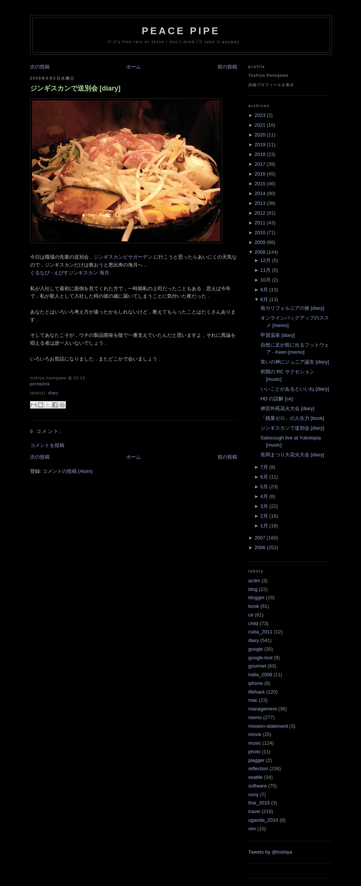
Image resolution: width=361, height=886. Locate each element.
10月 (265, 280)
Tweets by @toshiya (270, 852)
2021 (259, 125)
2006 (259, 547)
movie (255, 734)
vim (252, 828)
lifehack (256, 692)
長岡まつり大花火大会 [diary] (292, 454)
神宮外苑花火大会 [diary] (287, 408)
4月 (264, 496)
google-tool (260, 657)
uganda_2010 (263, 820)
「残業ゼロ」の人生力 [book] (292, 418)
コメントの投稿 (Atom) (68, 471)
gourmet (257, 666)
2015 (259, 183)
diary (53, 393)
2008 (259, 252)
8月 (264, 299)
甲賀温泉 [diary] (277, 335)
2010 (259, 232)
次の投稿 (40, 67)
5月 (264, 486)
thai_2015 (259, 803)
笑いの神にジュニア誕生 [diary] (294, 362)
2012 (259, 213)
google (255, 649)
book (253, 606)
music (254, 743)
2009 (259, 242)
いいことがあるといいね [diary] (294, 389)
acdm (254, 580)
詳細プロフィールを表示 (271, 85)
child (253, 623)
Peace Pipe (181, 30)
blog (253, 589)
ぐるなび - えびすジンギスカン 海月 (69, 273)
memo (255, 717)
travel (254, 811)
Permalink (40, 384)
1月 (264, 526)
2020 (259, 135)
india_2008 (260, 674)
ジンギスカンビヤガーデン (123, 257)
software (257, 786)
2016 (259, 174)
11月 (265, 270)
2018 (259, 154)
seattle (255, 777)
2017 (259, 164)
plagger (256, 760)
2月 (264, 516)
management (262, 709)
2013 (259, 203)
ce (251, 615)
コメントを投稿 (47, 445)
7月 (264, 467)
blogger (256, 597)
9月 (264, 289)
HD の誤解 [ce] (276, 398)
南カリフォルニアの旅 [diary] (292, 308)
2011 (259, 223)
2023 (259, 115)
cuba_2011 (260, 632)
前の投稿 (227, 67)
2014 (259, 193)
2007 (259, 538)
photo (254, 751)
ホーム (133, 67)
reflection (258, 768)
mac (253, 700)
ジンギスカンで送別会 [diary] (75, 88)
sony (253, 794)
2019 (259, 144)
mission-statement (268, 726)
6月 (264, 477)
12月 (265, 260)
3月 (264, 506)
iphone (255, 683)
